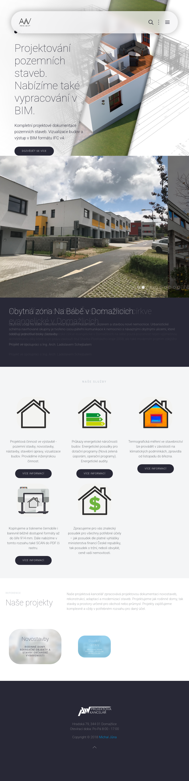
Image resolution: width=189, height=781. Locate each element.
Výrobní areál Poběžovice (175, 288)
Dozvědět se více (34, 151)
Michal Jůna (108, 737)
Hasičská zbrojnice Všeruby (135, 288)
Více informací (33, 473)
